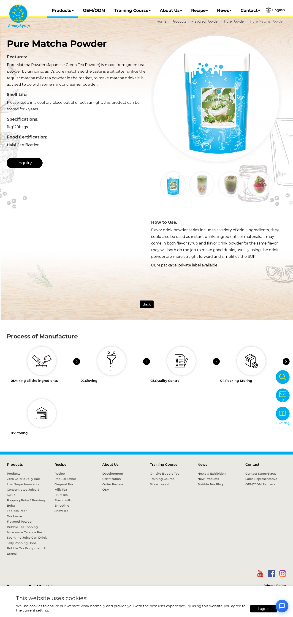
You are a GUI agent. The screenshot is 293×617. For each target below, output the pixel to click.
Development (112, 473)
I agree (263, 609)
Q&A (105, 489)
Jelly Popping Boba (22, 543)
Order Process (113, 484)
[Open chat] (282, 606)
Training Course (132, 10)
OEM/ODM (94, 10)
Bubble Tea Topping (22, 527)
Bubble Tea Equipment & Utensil (26, 550)
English (275, 10)
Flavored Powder (205, 21)
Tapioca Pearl (17, 511)
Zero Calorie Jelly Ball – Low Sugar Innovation (24, 481)
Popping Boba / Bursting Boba (26, 502)
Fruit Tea (61, 495)
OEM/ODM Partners (260, 484)
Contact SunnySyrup (260, 473)
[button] (277, 184)
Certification (111, 479)
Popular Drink (65, 479)
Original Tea (63, 484)
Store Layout (159, 484)
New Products (208, 479)
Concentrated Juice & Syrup (23, 492)
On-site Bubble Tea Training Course (164, 476)
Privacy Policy (274, 585)
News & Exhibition (212, 473)
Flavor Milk (62, 500)
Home (161, 21)
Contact (250, 10)
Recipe (199, 10)
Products (63, 10)
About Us (171, 10)
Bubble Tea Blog (210, 484)
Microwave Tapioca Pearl (26, 532)
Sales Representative (261, 479)
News (224, 10)
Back (147, 304)
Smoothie (61, 505)
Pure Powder (234, 21)
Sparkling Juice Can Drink (27, 537)
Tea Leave (14, 516)
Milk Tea (60, 489)
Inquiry (24, 162)
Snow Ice (61, 511)
